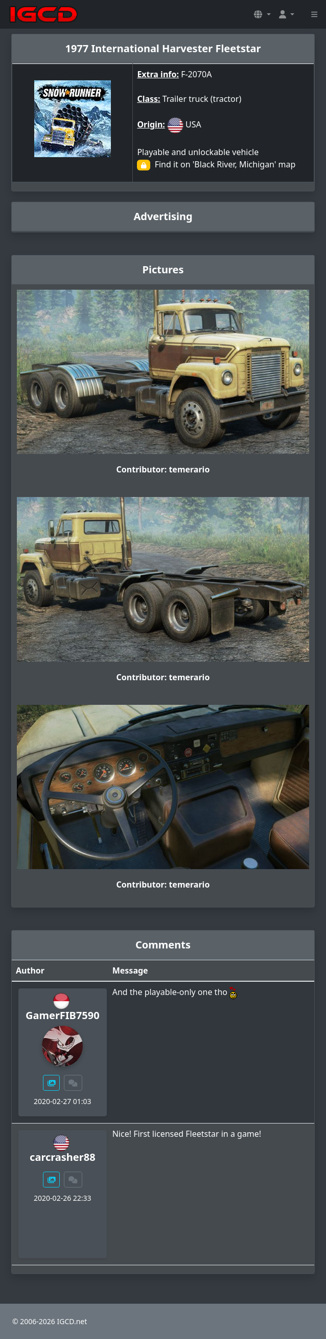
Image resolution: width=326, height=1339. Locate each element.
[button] (262, 14)
